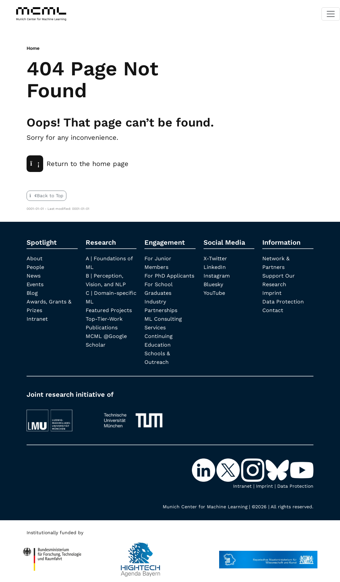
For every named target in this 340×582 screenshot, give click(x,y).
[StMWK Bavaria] (268, 556)
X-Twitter (215, 258)
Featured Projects (109, 310)
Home (33, 48)
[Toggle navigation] (330, 14)
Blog (32, 293)
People (35, 267)
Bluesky (213, 284)
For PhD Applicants (169, 276)
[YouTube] (301, 469)
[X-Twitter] (228, 469)
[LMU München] (59, 417)
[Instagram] (253, 469)
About (34, 258)
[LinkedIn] (204, 469)
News (34, 276)
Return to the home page (77, 163)
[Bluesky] (278, 469)
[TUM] (133, 417)
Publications (102, 327)
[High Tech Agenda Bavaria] (52, 556)
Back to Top (46, 195)
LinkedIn (215, 267)
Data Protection (283, 301)
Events (35, 284)
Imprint (272, 293)
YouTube (214, 293)
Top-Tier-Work (104, 319)
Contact (272, 310)
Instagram (217, 276)
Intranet (37, 319)
